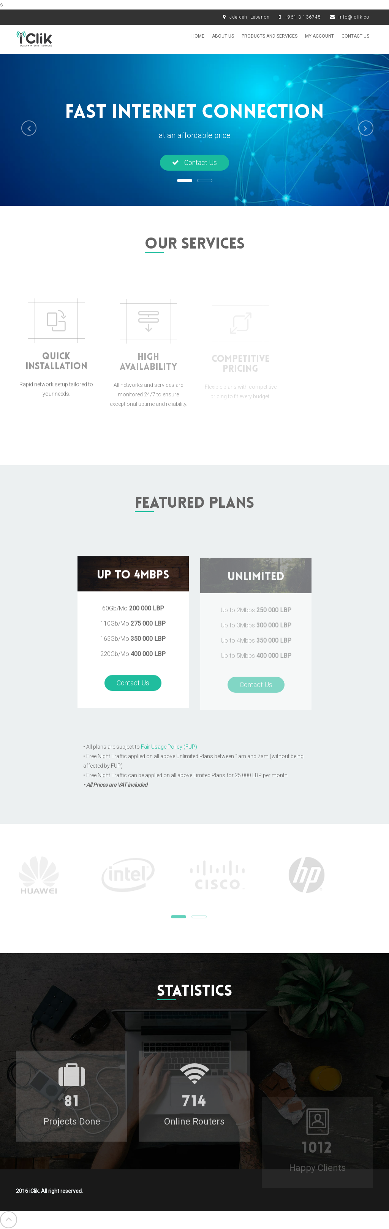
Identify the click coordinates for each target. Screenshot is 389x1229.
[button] (26, 127)
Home (197, 36)
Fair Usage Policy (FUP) (169, 747)
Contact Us (355, 36)
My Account (319, 36)
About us (223, 36)
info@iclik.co (353, 17)
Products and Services (269, 36)
